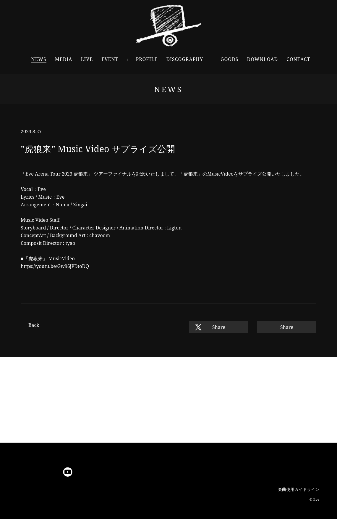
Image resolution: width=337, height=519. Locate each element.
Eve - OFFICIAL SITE (168, 25)
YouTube (68, 472)
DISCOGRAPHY (184, 59)
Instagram (38, 472)
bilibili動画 (113, 472)
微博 (98, 472)
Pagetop (168, 453)
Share (218, 327)
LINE (53, 472)
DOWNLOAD (262, 59)
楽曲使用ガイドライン (298, 489)
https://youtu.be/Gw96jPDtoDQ (55, 266)
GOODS (230, 59)
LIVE (87, 59)
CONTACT (298, 59)
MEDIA (63, 59)
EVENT (109, 59)
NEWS (38, 59)
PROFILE (147, 59)
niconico (83, 472)
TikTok (128, 472)
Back (33, 325)
